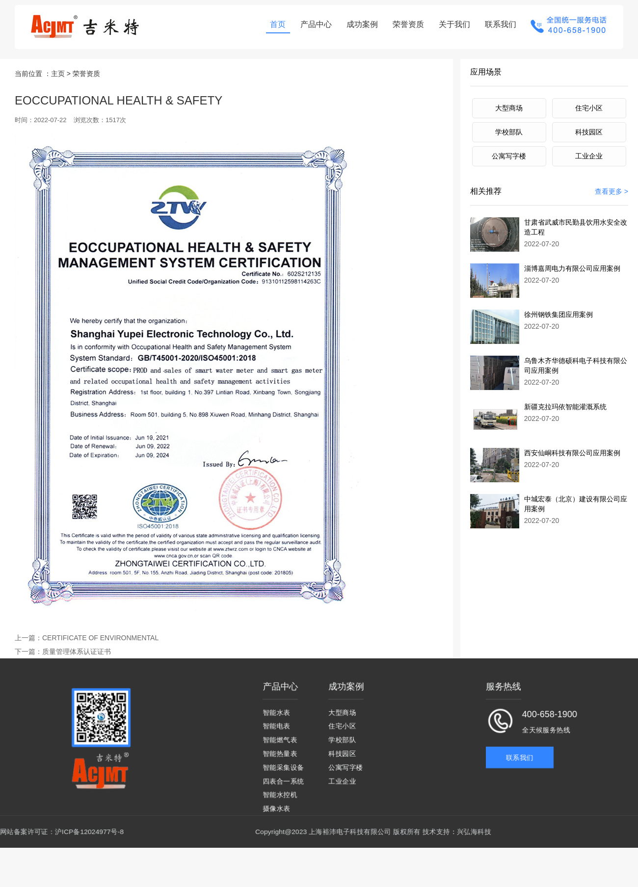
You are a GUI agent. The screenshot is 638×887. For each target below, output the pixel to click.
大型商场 (509, 98)
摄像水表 (276, 809)
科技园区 (589, 122)
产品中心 (313, 24)
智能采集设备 (283, 769)
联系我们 (498, 24)
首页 (275, 24)
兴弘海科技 (474, 831)
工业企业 (589, 147)
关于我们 (452, 24)
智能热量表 (280, 756)
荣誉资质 (406, 24)
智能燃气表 (280, 743)
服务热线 (503, 692)
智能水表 (276, 716)
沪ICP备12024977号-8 (89, 831)
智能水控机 (280, 796)
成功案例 (359, 24)
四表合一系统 (283, 782)
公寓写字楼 (509, 147)
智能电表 (276, 729)
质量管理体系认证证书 (63, 650)
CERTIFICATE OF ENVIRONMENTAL (90, 636)
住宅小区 (589, 98)
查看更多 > (611, 182)
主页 (58, 63)
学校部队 (509, 122)
